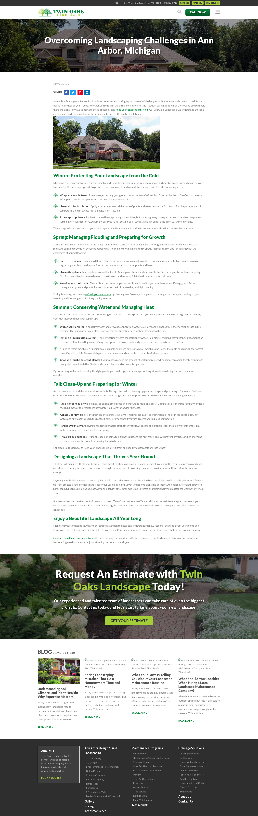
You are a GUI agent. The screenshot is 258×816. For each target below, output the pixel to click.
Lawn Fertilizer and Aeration (147, 766)
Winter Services (141, 787)
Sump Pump (186, 791)
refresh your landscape (98, 294)
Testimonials (140, 805)
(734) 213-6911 (169, 2)
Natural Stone (93, 771)
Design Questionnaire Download (103, 796)
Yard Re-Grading (188, 778)
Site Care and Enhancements (148, 770)
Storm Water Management (193, 762)
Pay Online (212, 3)
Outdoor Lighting (95, 779)
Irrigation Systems (95, 775)
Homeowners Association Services (151, 757)
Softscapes (92, 787)
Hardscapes (92, 783)
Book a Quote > (51, 777)
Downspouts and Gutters (193, 783)
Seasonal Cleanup (142, 762)
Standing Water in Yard (192, 766)
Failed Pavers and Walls (192, 774)
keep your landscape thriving (132, 109)
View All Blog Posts (64, 652)
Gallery (197, 3)
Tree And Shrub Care (144, 778)
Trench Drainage (188, 787)
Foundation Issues (189, 770)
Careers (184, 3)
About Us (184, 796)
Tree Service (139, 791)
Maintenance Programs (147, 748)
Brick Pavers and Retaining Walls (102, 766)
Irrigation (138, 783)
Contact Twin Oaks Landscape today (74, 537)
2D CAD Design (94, 758)
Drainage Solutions (191, 748)
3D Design (91, 762)
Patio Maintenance (143, 800)
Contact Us (186, 801)
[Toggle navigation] (217, 12)
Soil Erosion (186, 757)
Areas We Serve (95, 811)
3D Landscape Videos (97, 792)
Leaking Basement (189, 753)
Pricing (89, 806)
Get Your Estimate (129, 620)
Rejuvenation (140, 795)
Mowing (137, 774)
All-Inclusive (139, 753)
